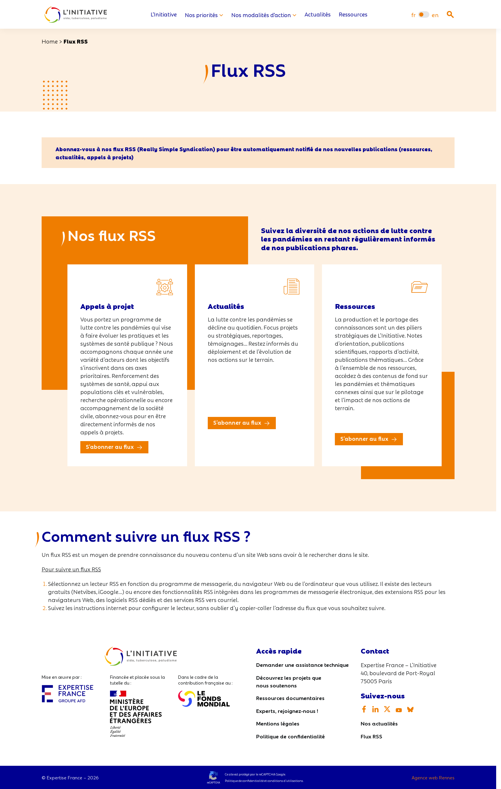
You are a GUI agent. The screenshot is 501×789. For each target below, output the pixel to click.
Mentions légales (277, 723)
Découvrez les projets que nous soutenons (288, 681)
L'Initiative (164, 14)
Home (50, 41)
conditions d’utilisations (285, 781)
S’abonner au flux (110, 447)
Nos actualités (379, 723)
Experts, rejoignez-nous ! (287, 710)
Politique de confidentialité (290, 736)
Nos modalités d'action (263, 15)
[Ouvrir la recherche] (450, 14)
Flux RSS (371, 736)
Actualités (318, 14)
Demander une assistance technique (302, 664)
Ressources (353, 14)
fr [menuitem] (413, 15)
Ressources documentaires (290, 697)
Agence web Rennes (433, 777)
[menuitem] (413, 15)
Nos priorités (204, 15)
